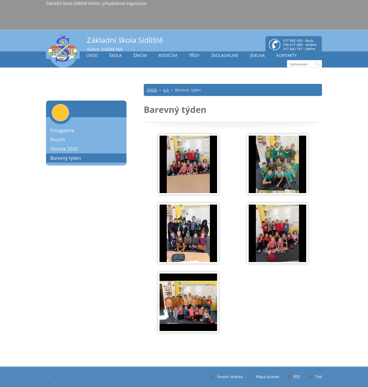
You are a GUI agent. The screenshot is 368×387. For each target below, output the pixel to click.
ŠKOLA (115, 55)
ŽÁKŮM (140, 55)
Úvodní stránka (230, 376)
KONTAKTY (286, 55)
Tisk (318, 376)
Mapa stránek (267, 376)
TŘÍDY (194, 55)
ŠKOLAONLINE (224, 55)
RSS (297, 376)
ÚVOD (92, 55)
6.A (166, 90)
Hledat (317, 64)
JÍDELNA (257, 55)
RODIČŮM (167, 55)
